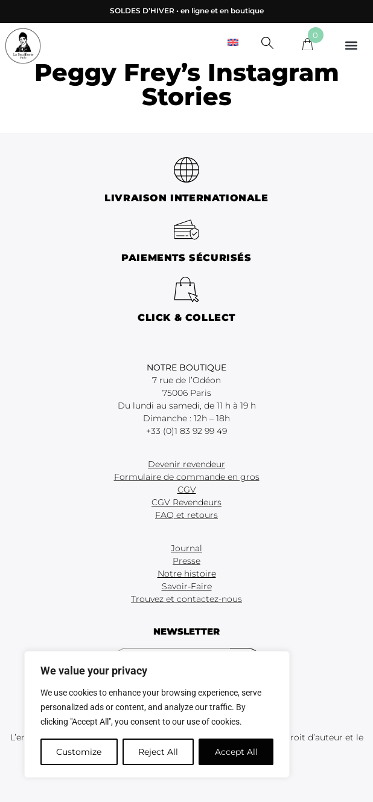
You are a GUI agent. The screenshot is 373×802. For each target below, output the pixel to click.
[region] (157, 714)
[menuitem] (233, 42)
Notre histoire (187, 573)
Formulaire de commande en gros (187, 476)
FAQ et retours (186, 514)
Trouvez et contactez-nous (186, 598)
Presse (186, 560)
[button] (351, 45)
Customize (78, 751)
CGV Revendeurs (186, 502)
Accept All (236, 751)
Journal (186, 548)
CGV (186, 489)
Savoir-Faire (187, 586)
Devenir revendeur (186, 464)
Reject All (158, 751)
